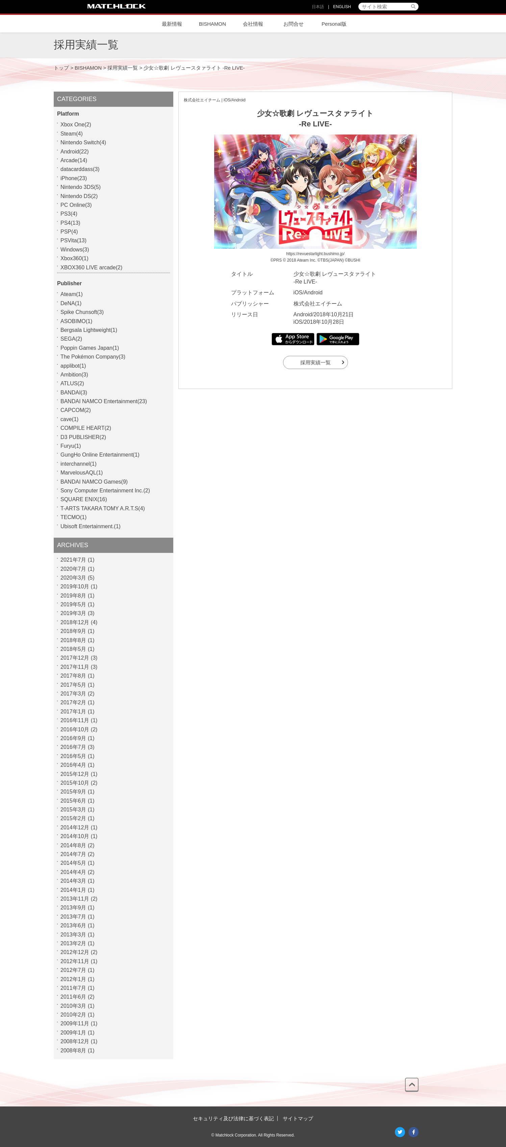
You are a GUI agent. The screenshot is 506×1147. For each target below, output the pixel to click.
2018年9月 (73, 631)
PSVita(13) (73, 240)
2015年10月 (74, 783)
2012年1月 (73, 979)
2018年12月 (74, 622)
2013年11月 (74, 899)
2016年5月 (73, 756)
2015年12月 (74, 774)
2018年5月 (73, 649)
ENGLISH (342, 6)
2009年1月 (73, 1032)
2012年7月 (73, 970)
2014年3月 (73, 881)
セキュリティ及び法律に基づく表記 (233, 1118)
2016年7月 (73, 747)
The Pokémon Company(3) (92, 357)
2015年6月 (73, 801)
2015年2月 (73, 818)
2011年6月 (73, 997)
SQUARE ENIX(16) (83, 499)
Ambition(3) (74, 374)
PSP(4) (69, 232)
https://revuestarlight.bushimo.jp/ (315, 253)
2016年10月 (74, 729)
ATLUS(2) (72, 383)
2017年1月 (73, 711)
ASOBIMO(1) (76, 321)
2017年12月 (74, 658)
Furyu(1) (70, 446)
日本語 (318, 6)
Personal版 (334, 24)
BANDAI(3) (73, 392)
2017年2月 (73, 702)
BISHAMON (212, 24)
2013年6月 (73, 925)
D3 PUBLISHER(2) (83, 437)
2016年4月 (73, 765)
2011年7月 (73, 988)
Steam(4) (71, 134)
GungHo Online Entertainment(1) (100, 455)
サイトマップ (298, 1118)
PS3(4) (68, 214)
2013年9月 (73, 907)
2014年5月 (73, 863)
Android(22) (74, 151)
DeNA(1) (70, 303)
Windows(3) (74, 249)
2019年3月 (73, 613)
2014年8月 (73, 845)
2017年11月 (74, 667)
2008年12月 (74, 1041)
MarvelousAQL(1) (81, 472)
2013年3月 (73, 934)
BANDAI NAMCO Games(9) (94, 482)
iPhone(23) (73, 178)
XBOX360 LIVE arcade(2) (91, 267)
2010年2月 (73, 1015)
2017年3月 (73, 694)
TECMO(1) (73, 517)
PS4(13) (70, 223)
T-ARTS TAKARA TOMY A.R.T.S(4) (102, 508)
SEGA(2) (71, 339)
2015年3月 (73, 809)
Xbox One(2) (75, 124)
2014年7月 (73, 854)
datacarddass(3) (80, 169)
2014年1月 (73, 890)
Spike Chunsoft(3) (82, 312)
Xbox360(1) (74, 258)
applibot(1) (73, 366)
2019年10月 (74, 586)
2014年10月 (74, 836)
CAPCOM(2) (75, 410)
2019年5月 (73, 604)
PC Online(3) (76, 205)
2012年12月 (74, 952)
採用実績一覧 (315, 362)
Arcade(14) (73, 160)
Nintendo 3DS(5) (80, 187)
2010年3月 (73, 1006)
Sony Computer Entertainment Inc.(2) (105, 490)
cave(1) (69, 419)
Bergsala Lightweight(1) (88, 330)
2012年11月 (74, 961)
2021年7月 (73, 560)
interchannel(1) (78, 464)
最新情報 (172, 24)
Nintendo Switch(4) (83, 142)
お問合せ (293, 24)
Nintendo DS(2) (79, 196)
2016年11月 (74, 720)
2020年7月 (73, 569)
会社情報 (253, 24)
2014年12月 (74, 827)
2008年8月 (73, 1050)
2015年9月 (73, 792)
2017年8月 (73, 676)
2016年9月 (73, 738)
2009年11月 (74, 1023)
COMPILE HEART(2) (85, 428)
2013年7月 (73, 917)
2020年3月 (73, 578)
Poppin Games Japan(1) (89, 348)
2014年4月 (73, 872)
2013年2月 (73, 943)
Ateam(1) (71, 294)
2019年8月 (73, 596)
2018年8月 (73, 640)
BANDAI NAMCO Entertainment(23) (103, 401)
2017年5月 (73, 685)
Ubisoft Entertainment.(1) (90, 526)
